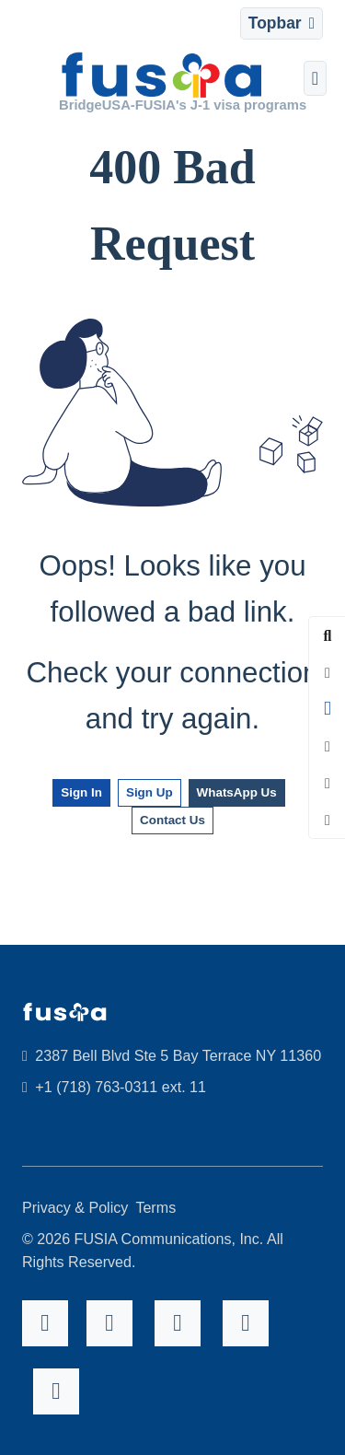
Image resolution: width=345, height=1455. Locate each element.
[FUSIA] (162, 78)
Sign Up (149, 792)
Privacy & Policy (75, 1207)
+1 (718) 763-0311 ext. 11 (114, 1086)
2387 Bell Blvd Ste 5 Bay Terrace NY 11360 (171, 1055)
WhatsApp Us (237, 792)
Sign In (81, 792)
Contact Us (172, 820)
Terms (155, 1207)
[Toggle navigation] (281, 23)
